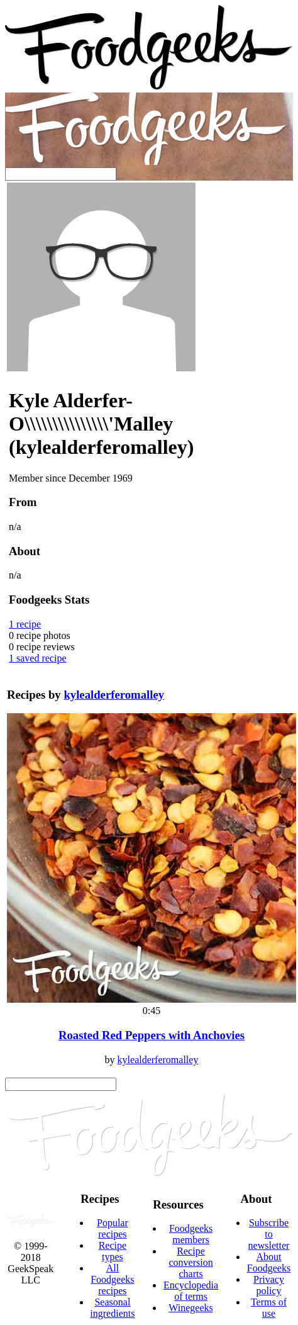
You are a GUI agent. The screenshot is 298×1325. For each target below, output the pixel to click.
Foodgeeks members (190, 1234)
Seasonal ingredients (112, 1308)
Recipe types (112, 1251)
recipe (25, 624)
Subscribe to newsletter (269, 1234)
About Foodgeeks (268, 1262)
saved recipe (38, 658)
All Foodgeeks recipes (112, 1279)
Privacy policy (268, 1285)
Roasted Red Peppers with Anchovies (151, 1035)
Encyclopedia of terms (190, 1291)
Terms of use (269, 1308)
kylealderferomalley (113, 694)
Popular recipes (112, 1228)
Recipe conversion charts (190, 1262)
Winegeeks (190, 1307)
